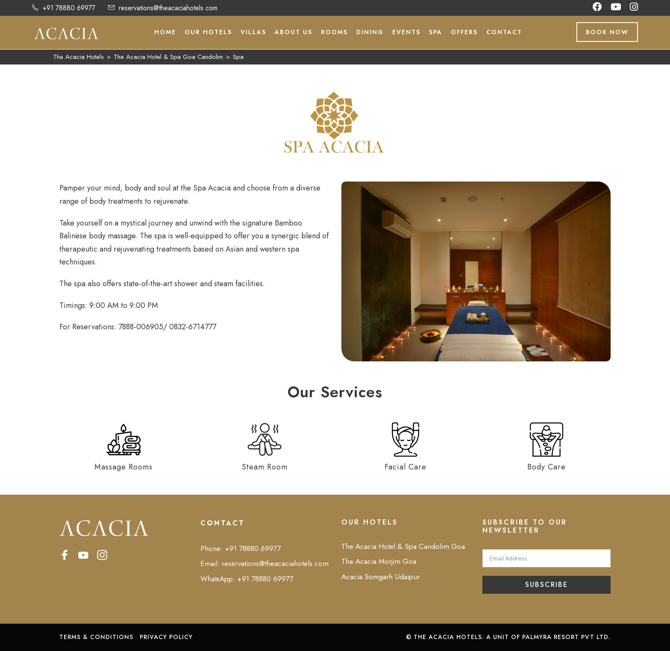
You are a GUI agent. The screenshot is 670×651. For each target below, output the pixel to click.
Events (406, 32)
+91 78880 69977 (69, 8)
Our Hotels (208, 32)
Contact (504, 32)
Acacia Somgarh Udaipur (380, 577)
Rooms (334, 32)
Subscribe (546, 584)
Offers (464, 32)
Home (165, 32)
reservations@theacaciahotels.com (168, 8)
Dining (370, 32)
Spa (435, 32)
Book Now (607, 32)
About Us (293, 32)
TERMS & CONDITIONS (96, 637)
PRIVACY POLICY (166, 637)
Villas (253, 32)
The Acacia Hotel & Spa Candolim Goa (403, 546)
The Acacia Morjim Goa (378, 561)
